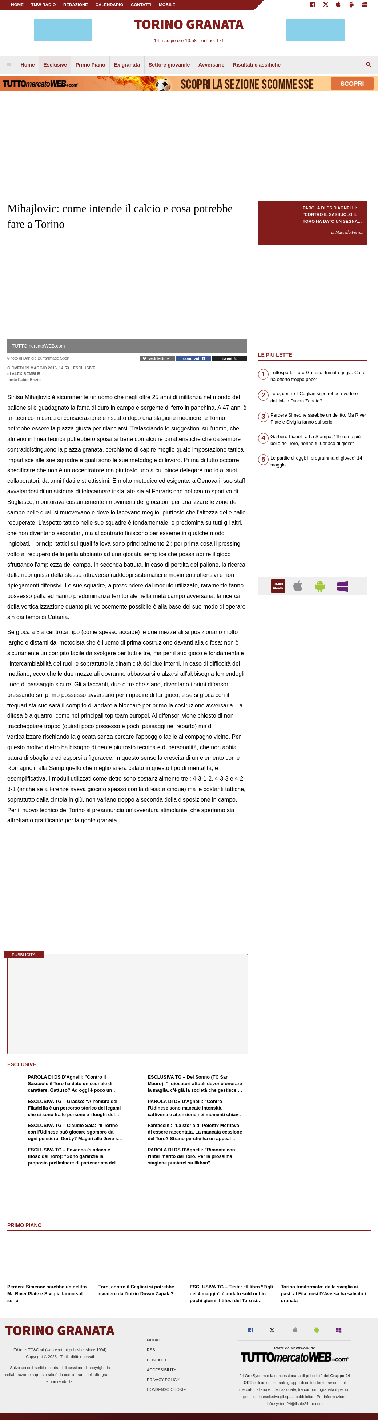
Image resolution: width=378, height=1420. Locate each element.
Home (17, 5)
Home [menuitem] (28, 65)
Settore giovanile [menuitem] (169, 65)
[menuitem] (9, 65)
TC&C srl (36, 1350)
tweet (229, 358)
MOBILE (167, 5)
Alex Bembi (24, 374)
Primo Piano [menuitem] (90, 65)
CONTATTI (141, 5)
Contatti (156, 1360)
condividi (194, 358)
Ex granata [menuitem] (127, 65)
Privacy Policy (163, 1379)
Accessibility (161, 1370)
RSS (151, 1350)
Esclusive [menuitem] (55, 65)
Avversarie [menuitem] (211, 65)
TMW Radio (43, 5)
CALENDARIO (110, 5)
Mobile (154, 1340)
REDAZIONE (75, 5)
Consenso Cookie (166, 1390)
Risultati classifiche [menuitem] (257, 65)
